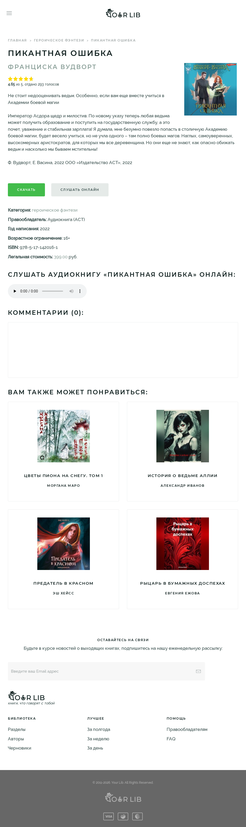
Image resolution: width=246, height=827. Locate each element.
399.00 (61, 256)
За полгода (98, 729)
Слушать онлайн (79, 190)
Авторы (16, 738)
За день (95, 748)
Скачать (26, 190)
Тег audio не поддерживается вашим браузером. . (47, 291)
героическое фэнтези (59, 40)
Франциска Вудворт (52, 67)
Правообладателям (187, 729)
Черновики (19, 748)
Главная (17, 40)
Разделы (16, 729)
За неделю (98, 738)
